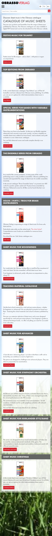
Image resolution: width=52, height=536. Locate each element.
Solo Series (7, 239)
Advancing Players (9, 365)
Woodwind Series (9, 278)
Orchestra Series (8, 411)
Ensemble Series (8, 193)
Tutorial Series (8, 326)
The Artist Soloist (36, 229)
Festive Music (7, 62)
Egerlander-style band (10, 449)
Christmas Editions (9, 487)
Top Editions (7, 100)
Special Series (8, 146)
